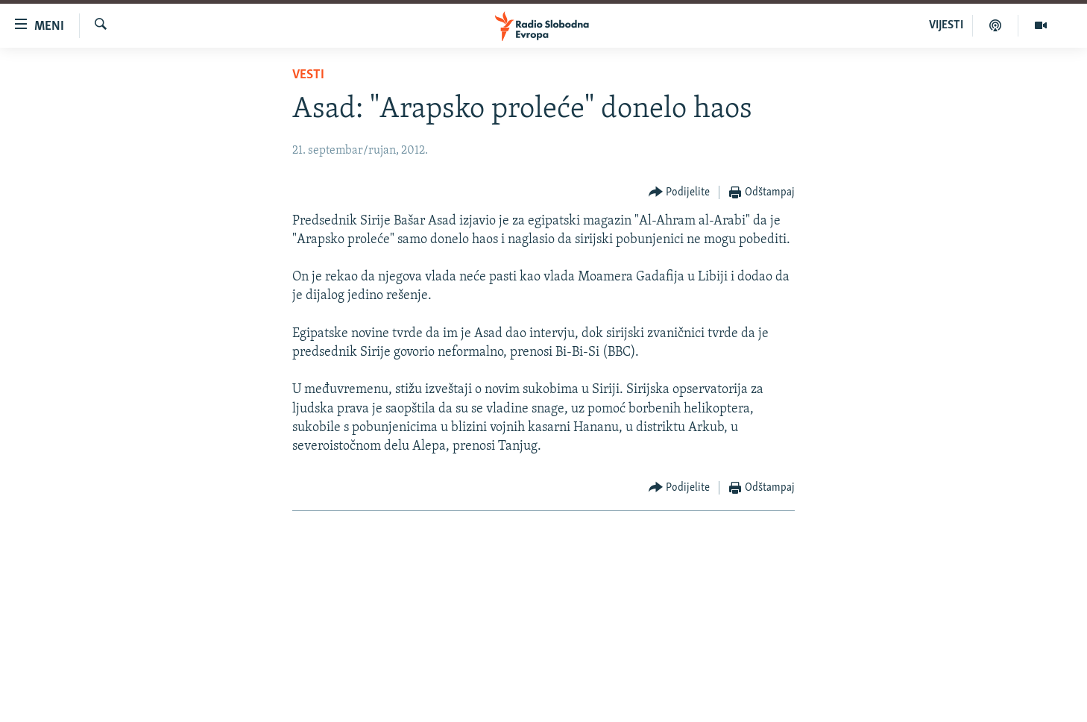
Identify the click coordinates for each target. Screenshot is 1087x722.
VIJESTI (946, 25)
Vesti (308, 75)
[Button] (680, 193)
